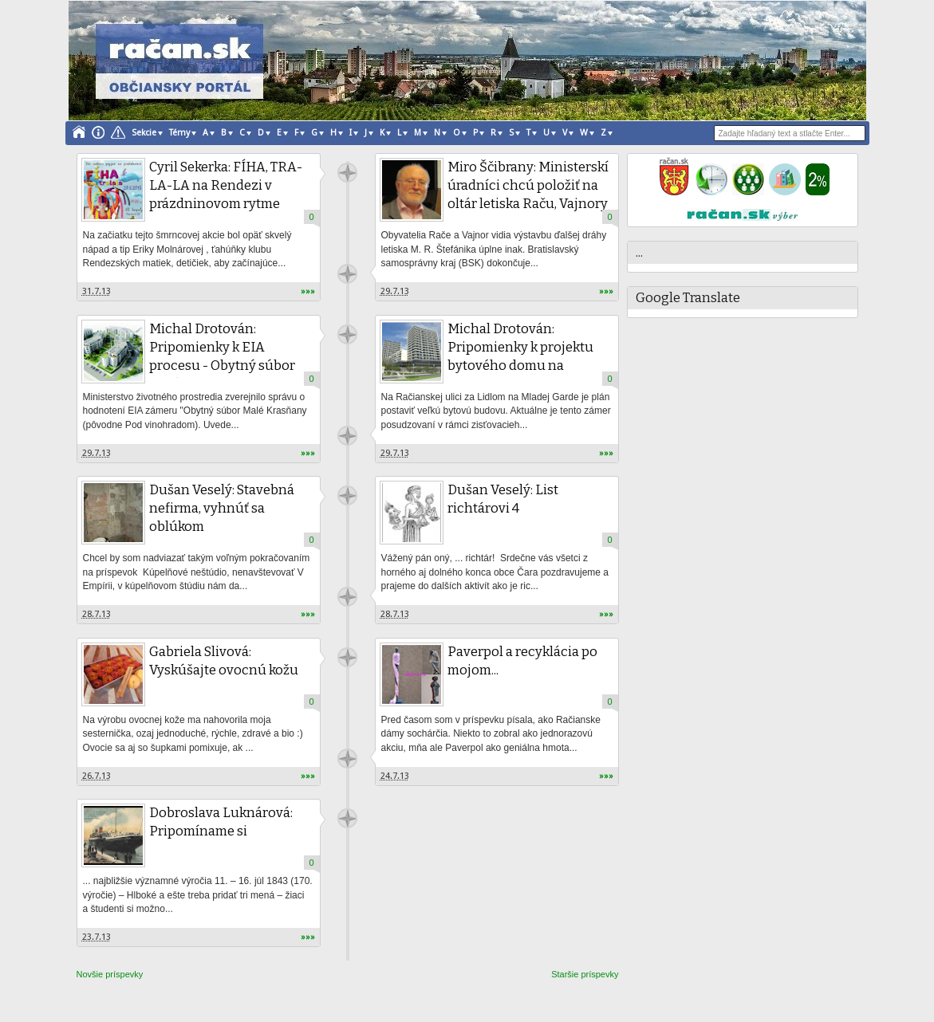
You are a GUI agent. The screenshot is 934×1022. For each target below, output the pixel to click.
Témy (179, 133)
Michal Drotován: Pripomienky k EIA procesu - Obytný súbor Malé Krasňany (222, 356)
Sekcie (144, 133)
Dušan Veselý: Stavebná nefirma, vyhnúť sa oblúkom (221, 508)
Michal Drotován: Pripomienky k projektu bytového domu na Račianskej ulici (520, 356)
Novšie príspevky (110, 974)
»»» (308, 291)
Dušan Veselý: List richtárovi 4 (502, 499)
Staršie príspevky (584, 974)
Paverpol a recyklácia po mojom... (522, 661)
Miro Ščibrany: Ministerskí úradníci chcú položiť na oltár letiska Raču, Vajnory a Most (528, 194)
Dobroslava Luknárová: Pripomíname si (221, 822)
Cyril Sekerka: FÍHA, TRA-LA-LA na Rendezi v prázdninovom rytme (225, 185)
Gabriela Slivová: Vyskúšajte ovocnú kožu (223, 661)
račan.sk (347, 172)
